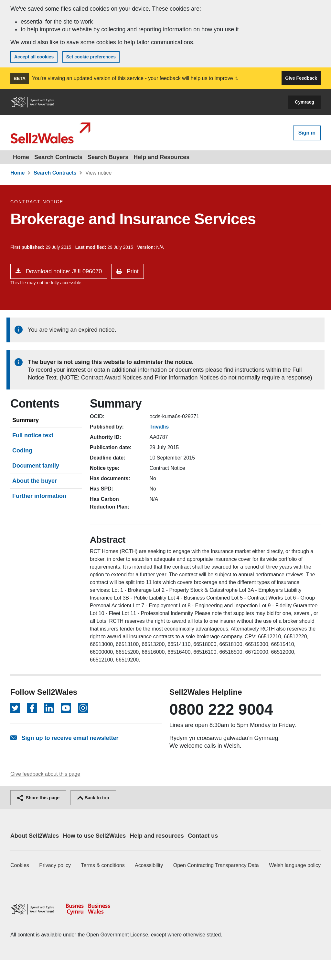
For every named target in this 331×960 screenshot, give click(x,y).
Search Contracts (58, 157)
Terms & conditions (103, 865)
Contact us (203, 836)
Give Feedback (301, 78)
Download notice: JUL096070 (63, 271)
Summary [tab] (25, 420)
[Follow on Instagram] (83, 708)
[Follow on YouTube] (66, 708)
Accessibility (149, 865)
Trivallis (159, 426)
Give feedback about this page (45, 774)
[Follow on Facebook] (32, 708)
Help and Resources (161, 157)
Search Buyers (108, 157)
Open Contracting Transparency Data (216, 865)
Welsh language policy (295, 865)
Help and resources (157, 836)
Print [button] (132, 271)
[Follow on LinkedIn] (49, 708)
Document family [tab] (35, 465)
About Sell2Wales (34, 836)
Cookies (19, 865)
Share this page (38, 798)
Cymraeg (304, 102)
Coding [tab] (22, 450)
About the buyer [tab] (34, 481)
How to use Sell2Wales (94, 836)
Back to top (93, 798)
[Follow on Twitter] (15, 708)
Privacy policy (55, 865)
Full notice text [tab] (32, 435)
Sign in (306, 133)
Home (21, 157)
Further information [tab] (39, 496)
